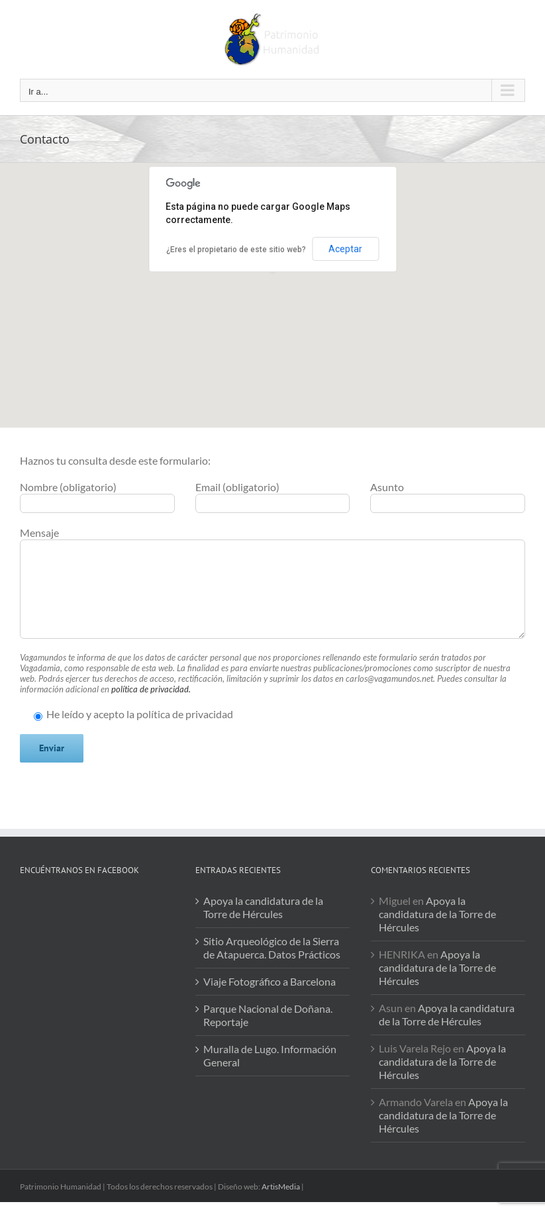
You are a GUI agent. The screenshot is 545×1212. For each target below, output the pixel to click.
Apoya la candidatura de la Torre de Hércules (263, 907)
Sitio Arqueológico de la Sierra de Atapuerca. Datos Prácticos (271, 947)
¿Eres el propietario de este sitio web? (236, 249)
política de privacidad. (151, 689)
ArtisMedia (281, 1186)
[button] (272, 283)
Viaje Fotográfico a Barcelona (269, 981)
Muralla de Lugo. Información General (269, 1055)
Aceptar (345, 249)
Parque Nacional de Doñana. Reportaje (267, 1015)
